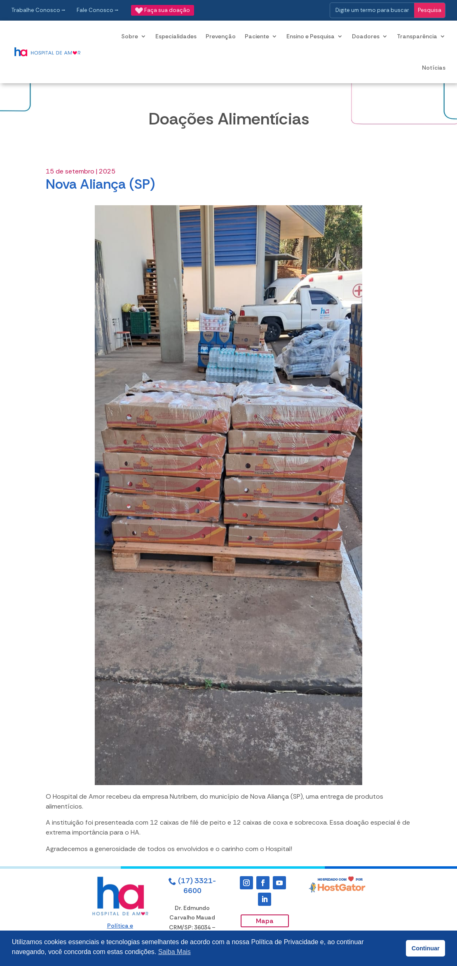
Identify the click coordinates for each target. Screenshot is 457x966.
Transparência (417, 36)
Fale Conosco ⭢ (98, 10)
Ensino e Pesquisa (310, 36)
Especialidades (176, 36)
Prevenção (221, 36)
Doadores (366, 36)
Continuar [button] (426, 948)
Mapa (265, 921)
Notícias (433, 67)
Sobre (129, 36)
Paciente (257, 36)
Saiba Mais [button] (174, 951)
